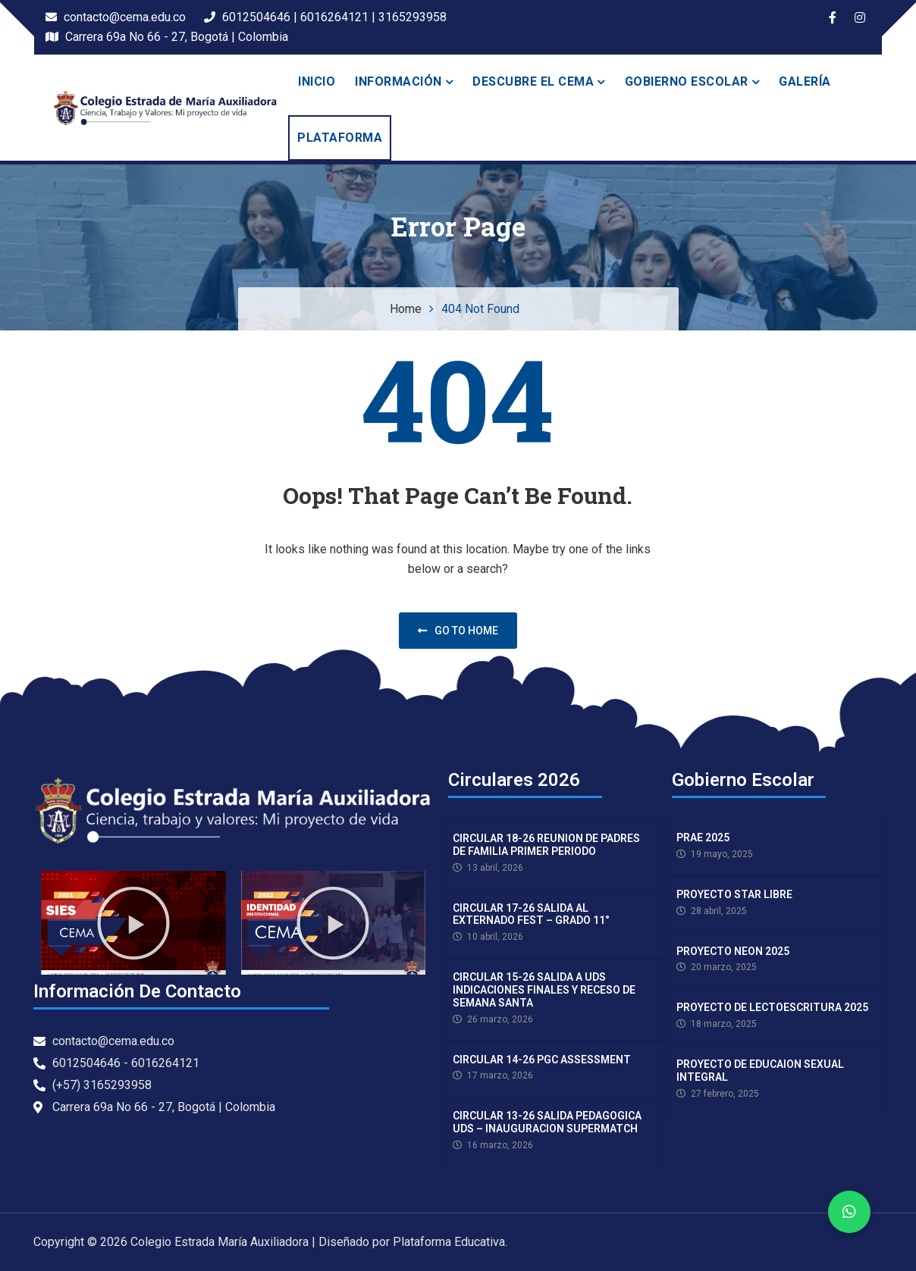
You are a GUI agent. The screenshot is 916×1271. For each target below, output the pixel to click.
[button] (133, 923)
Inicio (316, 81)
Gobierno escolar (686, 81)
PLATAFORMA (339, 137)
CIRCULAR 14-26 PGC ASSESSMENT (542, 1059)
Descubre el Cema (533, 81)
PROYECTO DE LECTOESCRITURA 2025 (772, 1007)
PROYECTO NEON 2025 (732, 951)
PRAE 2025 (702, 837)
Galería (805, 81)
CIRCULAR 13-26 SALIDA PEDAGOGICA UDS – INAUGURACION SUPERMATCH (547, 1122)
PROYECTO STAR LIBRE (734, 894)
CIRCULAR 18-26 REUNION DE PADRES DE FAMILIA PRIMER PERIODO (546, 844)
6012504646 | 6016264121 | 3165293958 (325, 17)
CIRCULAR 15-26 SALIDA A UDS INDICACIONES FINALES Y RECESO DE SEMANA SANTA (544, 990)
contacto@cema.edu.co (115, 17)
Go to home (458, 631)
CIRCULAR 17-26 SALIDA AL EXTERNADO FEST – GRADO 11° (531, 914)
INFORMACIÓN (398, 81)
